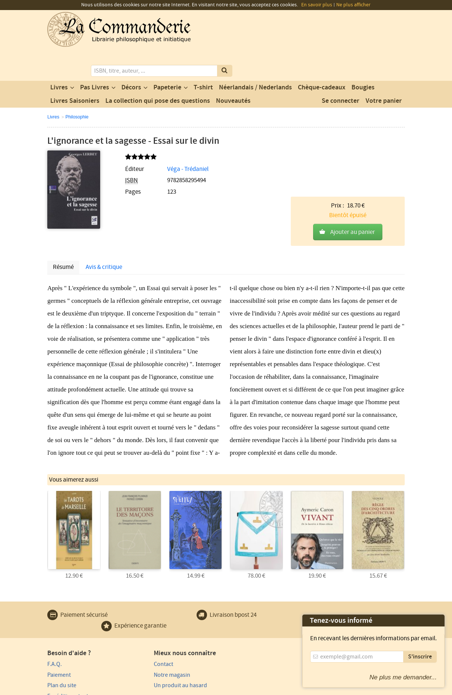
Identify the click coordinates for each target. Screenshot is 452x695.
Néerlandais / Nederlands (255, 57)
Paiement (59, 626)
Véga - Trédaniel (171, 138)
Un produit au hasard (165, 637)
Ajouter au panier (352, 155)
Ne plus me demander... (403, 677)
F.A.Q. (54, 615)
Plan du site (61, 637)
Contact (148, 615)
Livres (59, 57)
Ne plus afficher (353, 4)
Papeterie (167, 57)
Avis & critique (104, 219)
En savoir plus (316, 4)
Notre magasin (157, 626)
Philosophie (77, 86)
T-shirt (203, 57)
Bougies (363, 57)
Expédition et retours (73, 647)
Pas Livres (94, 57)
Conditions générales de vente (184, 688)
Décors (131, 57)
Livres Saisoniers (74, 70)
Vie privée (58, 688)
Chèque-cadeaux (322, 57)
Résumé (63, 219)
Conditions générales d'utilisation (109, 688)
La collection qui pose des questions (157, 70)
